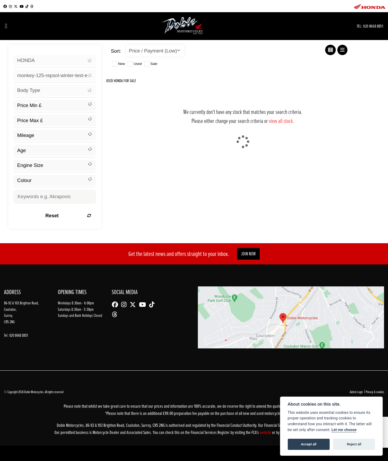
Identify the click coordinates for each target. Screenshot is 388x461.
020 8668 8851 (373, 26)
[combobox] (55, 60)
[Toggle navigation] (6, 26)
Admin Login (356, 391)
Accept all (308, 444)
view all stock (281, 121)
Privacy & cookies (375, 391)
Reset (68, 215)
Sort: (116, 51)
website (266, 432)
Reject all (354, 444)
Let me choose (344, 430)
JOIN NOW (248, 253)
